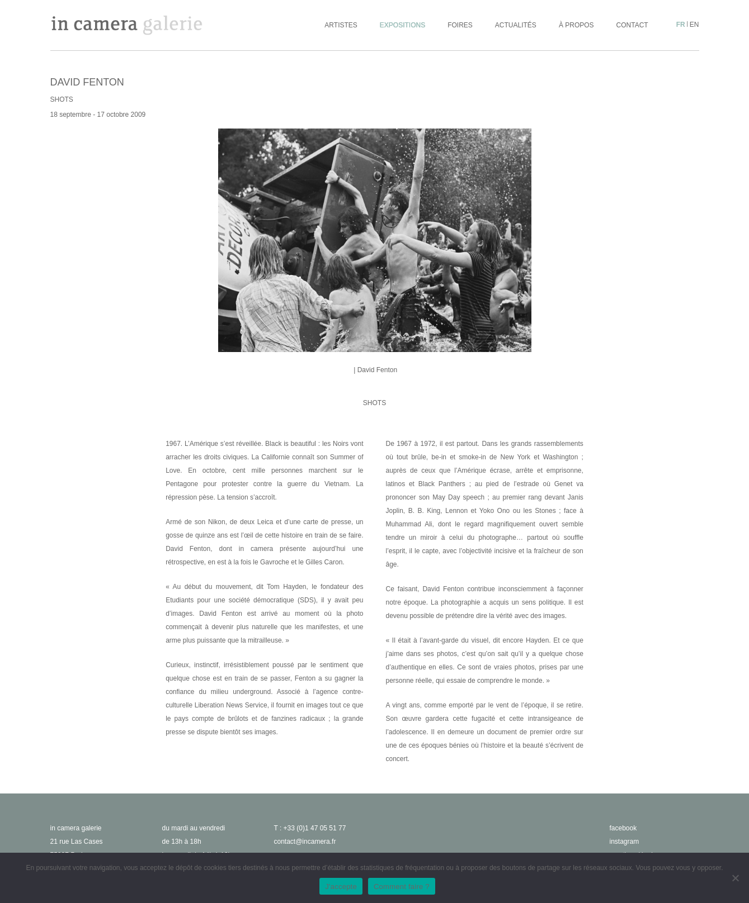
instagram (624, 841)
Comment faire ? (402, 886)
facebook (623, 828)
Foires (460, 25)
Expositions (402, 25)
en (694, 24)
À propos (576, 25)
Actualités (515, 25)
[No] (735, 877)
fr (680, 24)
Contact (632, 25)
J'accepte (341, 886)
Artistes (340, 25)
